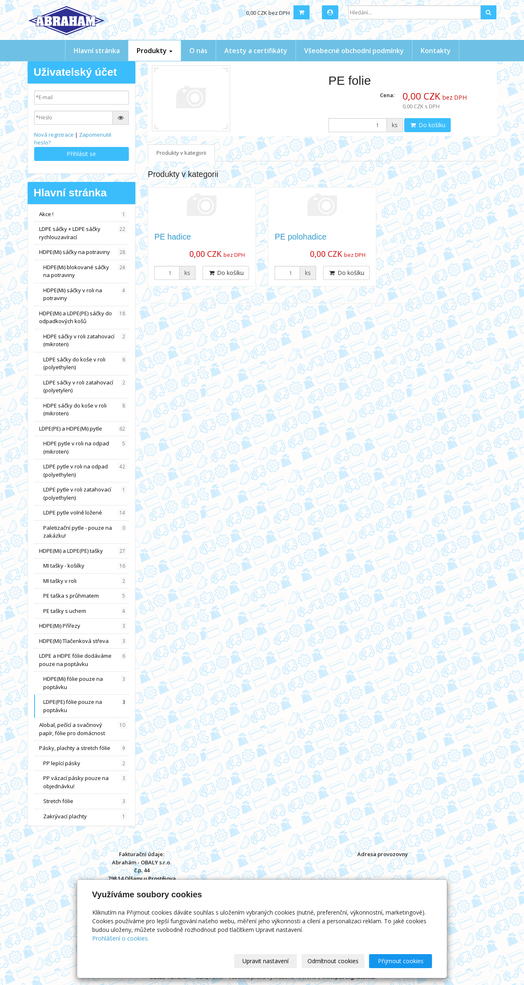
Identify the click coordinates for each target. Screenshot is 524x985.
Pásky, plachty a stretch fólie (83, 748)
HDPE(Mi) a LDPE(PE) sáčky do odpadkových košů (83, 317)
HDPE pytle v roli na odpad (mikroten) (85, 447)
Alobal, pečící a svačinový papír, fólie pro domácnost (83, 729)
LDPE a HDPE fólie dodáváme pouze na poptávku (83, 660)
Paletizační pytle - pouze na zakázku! (85, 532)
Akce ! (83, 214)
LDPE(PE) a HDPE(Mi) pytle (83, 429)
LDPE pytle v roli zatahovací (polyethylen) (85, 493)
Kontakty (436, 50)
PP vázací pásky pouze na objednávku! (85, 782)
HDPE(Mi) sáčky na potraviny (83, 252)
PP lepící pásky (85, 763)
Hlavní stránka (97, 50)
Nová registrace (54, 134)
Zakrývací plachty (85, 816)
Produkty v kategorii (181, 152)
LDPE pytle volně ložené (85, 513)
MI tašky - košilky (85, 566)
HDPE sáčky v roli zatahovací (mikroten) (85, 340)
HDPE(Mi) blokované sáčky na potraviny (85, 271)
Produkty (154, 50)
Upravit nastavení (265, 961)
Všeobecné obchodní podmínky (354, 50)
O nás (198, 50)
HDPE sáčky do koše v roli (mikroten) (85, 409)
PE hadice (172, 236)
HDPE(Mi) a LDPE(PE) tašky (83, 551)
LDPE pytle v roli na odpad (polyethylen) (85, 470)
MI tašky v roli (85, 581)
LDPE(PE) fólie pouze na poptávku (85, 706)
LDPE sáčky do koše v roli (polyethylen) (85, 363)
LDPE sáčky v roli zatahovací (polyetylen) (85, 386)
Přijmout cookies (401, 961)
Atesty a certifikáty (255, 50)
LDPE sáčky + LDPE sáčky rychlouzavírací (83, 233)
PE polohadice (300, 236)
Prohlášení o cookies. (120, 938)
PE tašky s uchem (85, 611)
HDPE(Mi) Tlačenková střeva (83, 641)
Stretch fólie (85, 801)
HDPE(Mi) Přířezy (83, 626)
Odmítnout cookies (333, 961)
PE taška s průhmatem (85, 596)
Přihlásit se (81, 154)
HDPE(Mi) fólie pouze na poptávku (85, 683)
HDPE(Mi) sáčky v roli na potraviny (85, 294)
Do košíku (427, 125)
